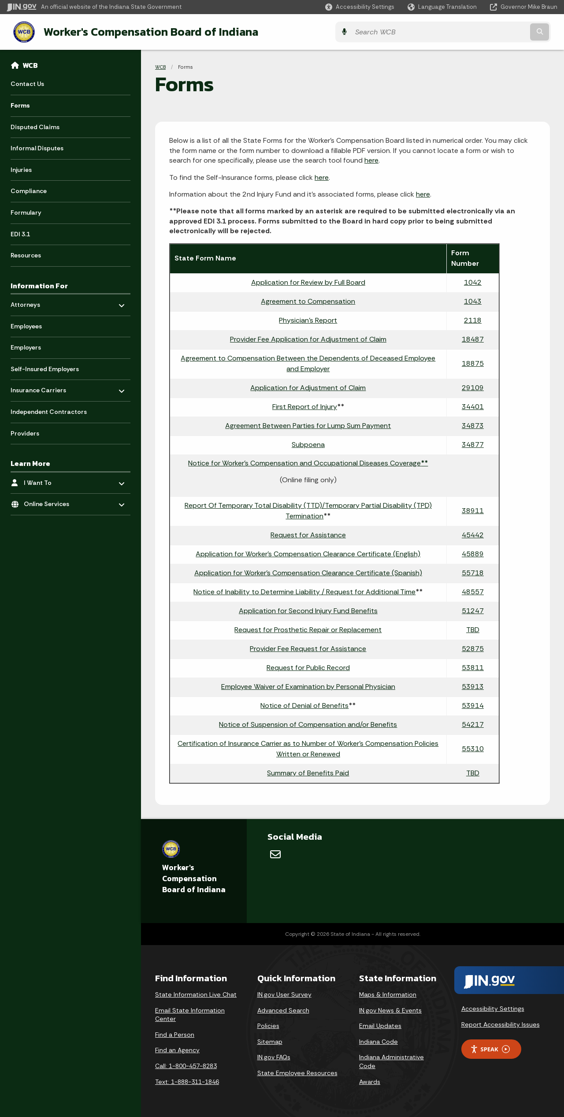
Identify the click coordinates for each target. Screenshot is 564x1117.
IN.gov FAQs (273, 1056)
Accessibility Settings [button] (492, 1008)
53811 (473, 666)
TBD (472, 628)
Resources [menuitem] (26, 254)
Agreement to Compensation (308, 300)
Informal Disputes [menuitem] (37, 147)
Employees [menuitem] (26, 325)
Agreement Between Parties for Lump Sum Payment (308, 424)
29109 (473, 386)
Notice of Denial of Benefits (304, 704)
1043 (473, 300)
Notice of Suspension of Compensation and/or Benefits (308, 723)
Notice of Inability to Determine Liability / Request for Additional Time (304, 591)
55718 (473, 572)
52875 (473, 647)
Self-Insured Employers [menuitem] (45, 368)
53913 (473, 685)
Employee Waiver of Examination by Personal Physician (308, 685)
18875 (473, 362)
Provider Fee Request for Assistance (308, 647)
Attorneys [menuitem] (36, 302)
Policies (268, 1025)
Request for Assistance (308, 534)
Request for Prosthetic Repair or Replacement (308, 628)
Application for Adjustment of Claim (308, 386)
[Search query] (490, 31)
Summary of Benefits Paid (308, 772)
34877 (473, 443)
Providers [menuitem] (25, 432)
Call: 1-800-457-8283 (186, 1065)
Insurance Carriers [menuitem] (38, 387)
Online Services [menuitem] (49, 501)
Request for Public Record (308, 666)
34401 (473, 405)
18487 (473, 338)
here (371, 159)
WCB (30, 64)
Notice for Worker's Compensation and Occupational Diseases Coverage (308, 462)
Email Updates (380, 1025)
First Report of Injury (304, 405)
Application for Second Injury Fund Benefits (308, 609)
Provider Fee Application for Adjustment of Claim (308, 338)
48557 (473, 591)
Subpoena (308, 443)
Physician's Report (308, 319)
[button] (359, 7)
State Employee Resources (297, 1072)
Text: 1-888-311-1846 (187, 1081)
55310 (473, 747)
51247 (473, 609)
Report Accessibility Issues (500, 1024)
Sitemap (269, 1041)
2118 (473, 319)
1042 (473, 281)
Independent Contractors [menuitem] (49, 411)
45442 (473, 534)
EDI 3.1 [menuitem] (20, 233)
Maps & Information (387, 994)
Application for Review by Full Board (308, 281)
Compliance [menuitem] (29, 190)
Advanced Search (283, 1009)
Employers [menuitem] (26, 346)
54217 (473, 723)
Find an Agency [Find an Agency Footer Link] (177, 1049)
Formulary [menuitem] (26, 212)
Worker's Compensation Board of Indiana (143, 31)
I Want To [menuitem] (49, 479)
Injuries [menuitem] (21, 169)
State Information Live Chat (196, 994)
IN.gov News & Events (390, 1009)
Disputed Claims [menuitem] (35, 126)
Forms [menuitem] (20, 104)
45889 (473, 553)
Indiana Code (378, 1041)
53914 (473, 704)
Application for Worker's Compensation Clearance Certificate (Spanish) (308, 572)
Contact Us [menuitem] (27, 83)
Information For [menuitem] (39, 285)
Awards (369, 1081)
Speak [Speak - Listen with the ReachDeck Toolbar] (490, 1048)
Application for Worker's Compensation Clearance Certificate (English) (308, 553)
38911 (473, 509)
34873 (473, 424)
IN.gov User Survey (284, 994)
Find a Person (174, 1034)
